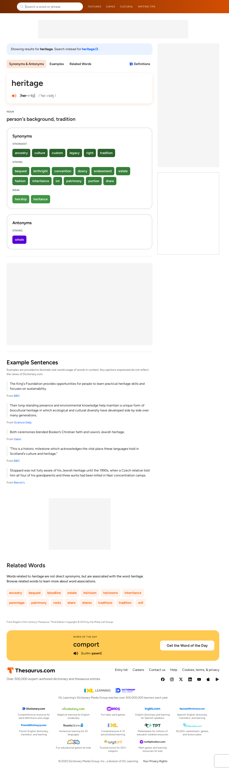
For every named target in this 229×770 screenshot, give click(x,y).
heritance (40, 199)
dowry (82, 171)
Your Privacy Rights (155, 761)
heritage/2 (90, 49)
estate (123, 171)
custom (57, 153)
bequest (21, 171)
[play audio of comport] (75, 653)
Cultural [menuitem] (126, 6)
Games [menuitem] (110, 6)
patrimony (74, 181)
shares (87, 603)
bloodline (54, 593)
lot (58, 181)
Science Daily (23, 422)
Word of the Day (85, 636)
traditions (105, 603)
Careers (138, 670)
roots (57, 603)
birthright (40, 171)
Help (173, 670)
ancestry (21, 153)
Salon (17, 439)
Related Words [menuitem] (80, 64)
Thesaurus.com (9, 6)
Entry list (121, 670)
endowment (103, 171)
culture (39, 153)
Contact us (157, 670)
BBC (17, 396)
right (89, 153)
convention (62, 171)
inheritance (40, 181)
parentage (17, 603)
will (140, 603)
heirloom (90, 593)
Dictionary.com (220, 6)
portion (93, 181)
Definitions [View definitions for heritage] (142, 64)
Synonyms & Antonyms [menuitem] (26, 64)
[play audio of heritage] (14, 95)
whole (19, 240)
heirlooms (110, 593)
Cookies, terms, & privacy (200, 670)
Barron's (19, 482)
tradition (106, 153)
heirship (21, 199)
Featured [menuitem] (94, 6)
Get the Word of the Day (187, 645)
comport (86, 644)
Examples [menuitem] (57, 64)
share (110, 181)
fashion (20, 181)
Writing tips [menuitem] (146, 6)
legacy (75, 153)
